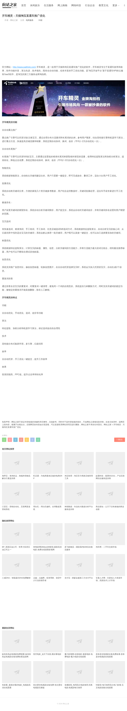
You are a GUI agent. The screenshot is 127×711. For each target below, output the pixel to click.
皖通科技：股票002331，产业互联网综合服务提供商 (110, 466)
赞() (119, 440)
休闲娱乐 (35, 5)
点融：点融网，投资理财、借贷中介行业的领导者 (47, 568)
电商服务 (29, 20)
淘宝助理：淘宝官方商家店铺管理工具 (79, 466)
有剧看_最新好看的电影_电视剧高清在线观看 (16, 675)
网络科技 (76, 5)
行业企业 (90, 5)
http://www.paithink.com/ (24, 67)
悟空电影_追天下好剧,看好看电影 (47, 642)
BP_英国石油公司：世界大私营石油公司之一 (16, 537)
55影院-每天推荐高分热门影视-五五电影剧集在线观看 (110, 675)
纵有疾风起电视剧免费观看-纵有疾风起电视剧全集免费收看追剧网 (16, 644)
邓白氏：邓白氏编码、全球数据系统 (47, 496)
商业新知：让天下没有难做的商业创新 (110, 496)
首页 (23, 5)
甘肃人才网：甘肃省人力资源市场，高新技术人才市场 (110, 568)
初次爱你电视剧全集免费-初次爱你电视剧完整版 (47, 675)
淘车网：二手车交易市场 (110, 535)
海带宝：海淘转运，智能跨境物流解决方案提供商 (16, 466)
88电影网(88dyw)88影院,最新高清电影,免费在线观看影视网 (47, 537)
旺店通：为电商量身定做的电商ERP (47, 466)
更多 (114, 5)
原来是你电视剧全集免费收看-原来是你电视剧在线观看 (110, 644)
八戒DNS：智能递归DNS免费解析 (16, 566)
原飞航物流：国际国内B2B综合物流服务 (79, 537)
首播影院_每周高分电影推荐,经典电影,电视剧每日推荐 (79, 675)
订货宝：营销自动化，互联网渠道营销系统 (16, 496)
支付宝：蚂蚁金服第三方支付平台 (79, 566)
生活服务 (49, 5)
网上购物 (62, 5)
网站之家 (107, 424)
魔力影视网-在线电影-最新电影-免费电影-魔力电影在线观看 (79, 644)
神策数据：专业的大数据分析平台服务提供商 (79, 496)
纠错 (40, 20)
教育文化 (103, 5)
